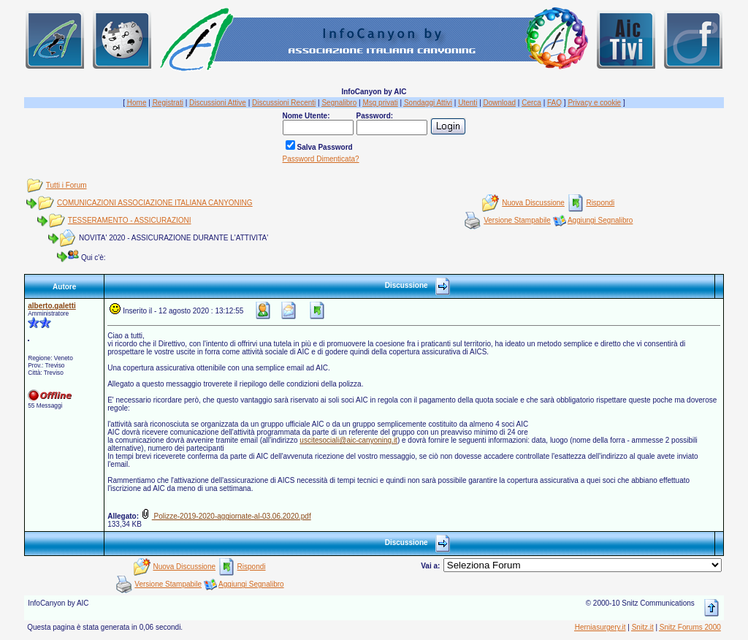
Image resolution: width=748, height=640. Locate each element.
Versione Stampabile (517, 220)
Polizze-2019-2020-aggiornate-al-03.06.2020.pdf (226, 516)
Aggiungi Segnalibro (600, 220)
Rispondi (600, 203)
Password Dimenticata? (321, 159)
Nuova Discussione (533, 203)
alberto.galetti (52, 306)
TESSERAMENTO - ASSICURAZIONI (129, 220)
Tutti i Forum (66, 185)
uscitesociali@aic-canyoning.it (348, 440)
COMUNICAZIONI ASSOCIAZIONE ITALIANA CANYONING (155, 203)
